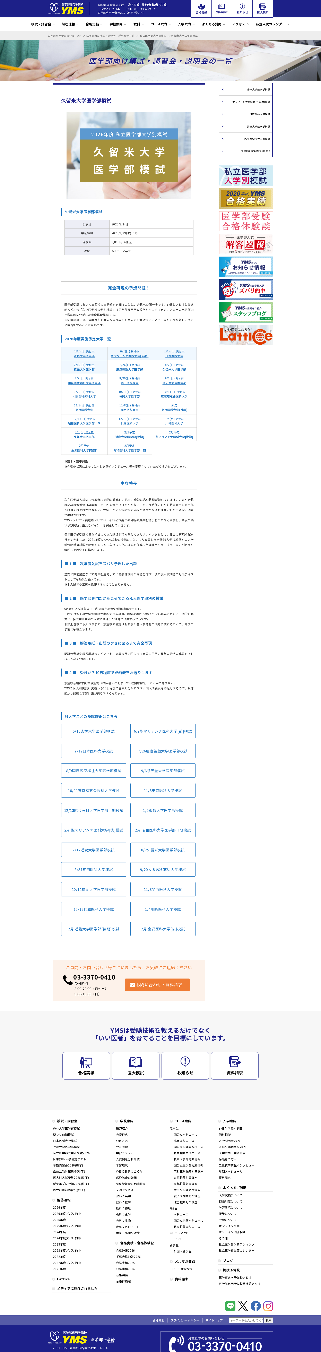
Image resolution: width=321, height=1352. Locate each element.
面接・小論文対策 (128, 1233)
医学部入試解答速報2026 (255, 151)
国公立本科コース (185, 1135)
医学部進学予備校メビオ (235, 1278)
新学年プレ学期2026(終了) (71, 1184)
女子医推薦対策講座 (187, 1196)
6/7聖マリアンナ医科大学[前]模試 (163, 731)
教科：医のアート (128, 1227)
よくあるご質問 (235, 1188)
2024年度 (59, 1232)
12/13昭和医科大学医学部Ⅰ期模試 (93, 810)
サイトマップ (214, 1320)
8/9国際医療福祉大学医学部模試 (93, 770)
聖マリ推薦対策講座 (187, 1190)
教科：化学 (123, 1214)
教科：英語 (123, 1196)
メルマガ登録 (185, 1262)
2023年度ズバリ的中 (67, 1250)
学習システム (125, 1153)
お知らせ (185, 1073)
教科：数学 (123, 1202)
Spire (178, 1239)
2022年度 (59, 1257)
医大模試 (136, 1073)
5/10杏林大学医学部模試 (94, 731)
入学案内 (184, 23)
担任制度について (231, 1201)
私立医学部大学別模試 (257, 138)
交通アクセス (125, 1190)
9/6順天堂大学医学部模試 (163, 770)
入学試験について (231, 1195)
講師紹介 (122, 1128)
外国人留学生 (183, 1251)
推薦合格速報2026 (128, 1257)
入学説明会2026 (230, 1141)
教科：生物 (123, 1221)
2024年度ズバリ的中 (67, 1238)
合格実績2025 (125, 1263)
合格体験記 (123, 1281)
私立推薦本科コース (187, 1153)
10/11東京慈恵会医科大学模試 (94, 790)
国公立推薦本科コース (188, 1147)
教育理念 (122, 1135)
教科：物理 (123, 1208)
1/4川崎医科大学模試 (163, 909)
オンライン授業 (229, 1226)
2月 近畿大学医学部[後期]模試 (94, 928)
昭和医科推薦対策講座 (188, 1171)
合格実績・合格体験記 (137, 1243)
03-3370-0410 (94, 976)
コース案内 (159, 23)
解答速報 (68, 23)
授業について (228, 1214)
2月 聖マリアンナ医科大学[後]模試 (93, 830)
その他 (223, 1238)
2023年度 (59, 1244)
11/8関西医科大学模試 (163, 889)
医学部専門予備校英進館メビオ (239, 1284)
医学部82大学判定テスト (69, 1159)
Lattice (63, 1279)
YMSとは (122, 1141)
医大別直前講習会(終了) (69, 1190)
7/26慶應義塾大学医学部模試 (163, 750)
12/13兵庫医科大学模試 (93, 909)
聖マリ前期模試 (63, 1135)
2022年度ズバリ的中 (67, 1263)
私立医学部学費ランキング (236, 1244)
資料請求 (235, 1073)
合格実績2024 (125, 1269)
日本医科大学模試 (260, 114)
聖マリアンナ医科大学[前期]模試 (251, 101)
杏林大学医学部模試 (258, 89)
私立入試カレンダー (270, 23)
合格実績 (92, 23)
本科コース (181, 1214)
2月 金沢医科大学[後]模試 (163, 928)
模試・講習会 (41, 23)
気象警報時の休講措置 (131, 1184)
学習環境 (122, 1165)
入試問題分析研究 (128, 1159)
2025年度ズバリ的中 (67, 1226)
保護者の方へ (228, 1159)
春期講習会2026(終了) (68, 1165)
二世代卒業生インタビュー (236, 1165)
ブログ (228, 1261)
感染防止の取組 (126, 1178)
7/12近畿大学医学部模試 (94, 849)
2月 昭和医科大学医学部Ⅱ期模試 (163, 830)
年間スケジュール (230, 1171)
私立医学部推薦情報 (187, 1159)
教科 (136, 23)
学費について (228, 1220)
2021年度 (59, 1269)
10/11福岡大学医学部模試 (94, 889)
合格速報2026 (125, 1250)
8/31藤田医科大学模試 (94, 869)
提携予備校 (231, 1270)
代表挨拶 (122, 1147)
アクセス (238, 23)
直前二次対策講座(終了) (69, 1171)
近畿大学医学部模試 (258, 126)
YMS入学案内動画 (230, 1128)
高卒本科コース (184, 1141)
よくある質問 (212, 23)
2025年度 (59, 1220)
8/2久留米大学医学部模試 (163, 849)
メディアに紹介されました (77, 1289)
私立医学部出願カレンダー (236, 1250)
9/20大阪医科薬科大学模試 (163, 869)
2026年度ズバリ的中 (67, 1214)
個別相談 (225, 1135)
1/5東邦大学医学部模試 (163, 810)
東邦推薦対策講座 (186, 1184)
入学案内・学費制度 (232, 1153)
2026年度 (59, 1207)
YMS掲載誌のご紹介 (129, 1171)
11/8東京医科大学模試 (163, 790)
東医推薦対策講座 (186, 1178)
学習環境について (231, 1207)
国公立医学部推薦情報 (188, 1165)
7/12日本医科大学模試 (94, 750)
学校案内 (116, 23)
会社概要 (158, 1320)
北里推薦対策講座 (186, 1202)
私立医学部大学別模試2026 (71, 1153)
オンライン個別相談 (232, 1232)
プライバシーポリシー (185, 1320)
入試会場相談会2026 (233, 1147)
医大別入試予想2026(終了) (71, 1178)
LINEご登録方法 (181, 1269)
